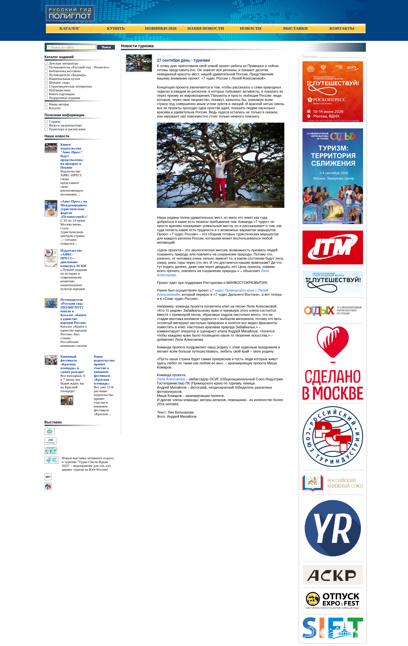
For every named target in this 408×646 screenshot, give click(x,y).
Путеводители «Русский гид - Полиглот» (79, 67)
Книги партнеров (62, 94)
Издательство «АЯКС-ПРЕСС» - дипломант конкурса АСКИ (73, 258)
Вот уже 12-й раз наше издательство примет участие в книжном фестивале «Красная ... (103, 400)
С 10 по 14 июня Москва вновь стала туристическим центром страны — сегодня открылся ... (73, 231)
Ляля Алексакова (171, 379)
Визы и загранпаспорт (65, 125)
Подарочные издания (64, 98)
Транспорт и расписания (67, 129)
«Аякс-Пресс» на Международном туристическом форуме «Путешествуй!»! (74, 208)
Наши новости (57, 136)
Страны (55, 121)
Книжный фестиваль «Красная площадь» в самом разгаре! (72, 364)
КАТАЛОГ (70, 28)
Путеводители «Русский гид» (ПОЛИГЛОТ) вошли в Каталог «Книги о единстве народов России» (74, 311)
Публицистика (59, 90)
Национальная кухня (64, 78)
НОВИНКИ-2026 (161, 28)
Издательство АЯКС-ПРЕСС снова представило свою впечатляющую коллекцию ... (72, 182)
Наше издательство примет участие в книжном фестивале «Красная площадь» (104, 369)
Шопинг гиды (59, 82)
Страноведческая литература (70, 86)
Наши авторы (59, 104)
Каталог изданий (59, 57)
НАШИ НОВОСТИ (205, 28)
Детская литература (63, 63)
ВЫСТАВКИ (295, 28)
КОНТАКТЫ (342, 28)
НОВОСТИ (250, 28)
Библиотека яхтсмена (65, 71)
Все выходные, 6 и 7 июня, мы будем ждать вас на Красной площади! (73, 383)
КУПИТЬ (116, 28)
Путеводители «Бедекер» (67, 75)
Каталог (55, 108)
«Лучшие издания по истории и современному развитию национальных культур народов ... (74, 281)
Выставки (53, 422)
